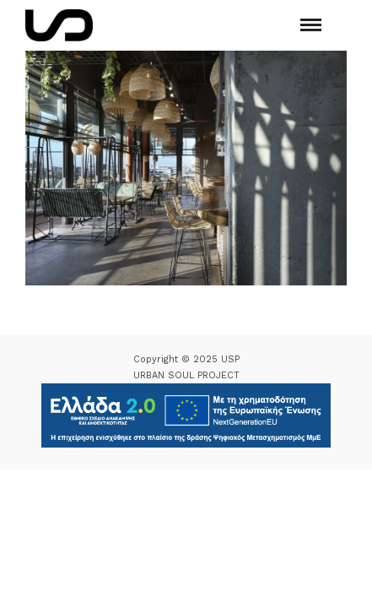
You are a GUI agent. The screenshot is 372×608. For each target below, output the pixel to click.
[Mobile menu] (310, 25)
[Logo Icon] (59, 25)
